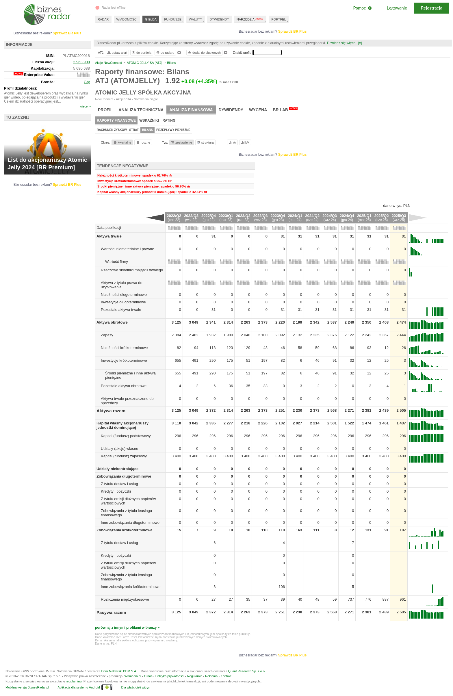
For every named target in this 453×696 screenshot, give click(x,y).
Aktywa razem (110, 410)
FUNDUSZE (172, 19)
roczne (142, 142)
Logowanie (397, 8)
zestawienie (181, 142)
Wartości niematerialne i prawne (127, 249)
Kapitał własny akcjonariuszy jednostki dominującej (122, 425)
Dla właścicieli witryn (135, 687)
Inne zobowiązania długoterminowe (130, 522)
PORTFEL (278, 19)
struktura (205, 142)
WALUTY (195, 19)
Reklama (211, 676)
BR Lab (285, 109)
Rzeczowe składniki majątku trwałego (132, 270)
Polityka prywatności (169, 676)
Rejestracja (431, 8)
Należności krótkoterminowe (124, 348)
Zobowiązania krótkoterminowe (124, 530)
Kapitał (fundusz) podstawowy (126, 436)
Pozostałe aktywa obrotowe (123, 386)
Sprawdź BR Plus (292, 31)
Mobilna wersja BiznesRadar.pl (27, 687)
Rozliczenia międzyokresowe (125, 599)
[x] (360, 43)
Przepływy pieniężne (173, 129)
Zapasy (107, 335)
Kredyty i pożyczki (116, 491)
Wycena (258, 109)
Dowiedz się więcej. (342, 43)
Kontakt (225, 676)
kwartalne (122, 142)
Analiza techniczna (141, 109)
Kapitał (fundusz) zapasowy (124, 456)
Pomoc (362, 8)
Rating (168, 120)
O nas (148, 676)
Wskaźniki (149, 120)
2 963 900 (81, 62)
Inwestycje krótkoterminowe (124, 360)
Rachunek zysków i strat (118, 129)
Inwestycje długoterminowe (123, 302)
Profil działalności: (20, 88)
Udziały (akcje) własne (119, 448)
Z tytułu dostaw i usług (119, 484)
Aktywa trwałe (109, 236)
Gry (87, 82)
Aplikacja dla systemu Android (78, 687)
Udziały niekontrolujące (117, 469)
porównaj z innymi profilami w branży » (127, 628)
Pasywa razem (111, 612)
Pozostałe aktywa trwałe (121, 309)
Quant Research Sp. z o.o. (247, 671)
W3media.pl (132, 676)
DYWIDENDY (219, 19)
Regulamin (194, 676)
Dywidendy (231, 109)
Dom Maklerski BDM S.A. (119, 671)
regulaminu (73, 681)
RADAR (103, 19)
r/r (232, 142)
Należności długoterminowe (124, 294)
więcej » (85, 106)
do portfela (141, 52)
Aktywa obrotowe (112, 322)
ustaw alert (117, 52)
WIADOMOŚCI (127, 19)
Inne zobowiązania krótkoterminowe (131, 586)
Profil (105, 109)
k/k (244, 142)
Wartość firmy (116, 261)
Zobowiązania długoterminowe (123, 476)
